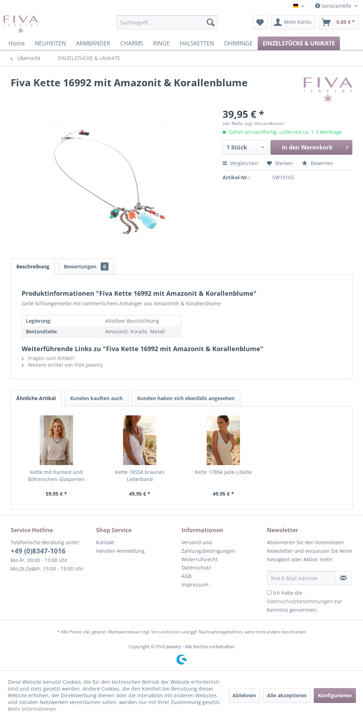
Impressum (195, 584)
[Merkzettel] (260, 22)
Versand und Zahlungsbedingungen (208, 546)
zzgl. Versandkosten (264, 123)
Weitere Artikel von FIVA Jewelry (62, 364)
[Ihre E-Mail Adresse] (301, 578)
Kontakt (105, 542)
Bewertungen (86, 266)
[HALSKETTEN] (197, 43)
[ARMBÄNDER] (93, 43)
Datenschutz (196, 567)
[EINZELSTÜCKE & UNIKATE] (299, 43)
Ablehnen (244, 695)
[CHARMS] (131, 43)
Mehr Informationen (32, 708)
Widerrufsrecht (200, 559)
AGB (186, 576)
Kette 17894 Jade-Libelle (223, 472)
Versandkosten (166, 632)
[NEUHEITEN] (50, 43)
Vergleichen (240, 163)
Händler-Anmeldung (120, 550)
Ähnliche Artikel (36, 398)
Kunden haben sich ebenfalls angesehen (186, 398)
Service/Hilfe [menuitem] (334, 5)
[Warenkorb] (338, 22)
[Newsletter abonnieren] (343, 578)
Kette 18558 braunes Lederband (139, 475)
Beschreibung (32, 266)
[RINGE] (161, 43)
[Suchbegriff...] (167, 22)
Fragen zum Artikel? (48, 358)
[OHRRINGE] (238, 43)
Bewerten (317, 163)
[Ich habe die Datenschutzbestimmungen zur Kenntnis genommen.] (269, 592)
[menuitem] (167, 22)
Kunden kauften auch (96, 398)
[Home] (17, 43)
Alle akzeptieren (287, 695)
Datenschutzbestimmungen (300, 601)
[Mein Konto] (293, 22)
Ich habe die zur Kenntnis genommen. (304, 601)
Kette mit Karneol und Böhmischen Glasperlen (56, 475)
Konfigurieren (335, 695)
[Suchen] (210, 22)
